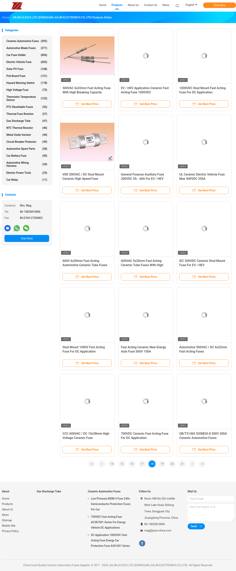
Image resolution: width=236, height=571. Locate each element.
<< (91, 463)
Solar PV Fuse (26, 69)
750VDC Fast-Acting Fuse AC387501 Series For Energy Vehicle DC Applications (108, 522)
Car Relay (26, 180)
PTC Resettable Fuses (26, 107)
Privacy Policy (10, 531)
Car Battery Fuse (26, 156)
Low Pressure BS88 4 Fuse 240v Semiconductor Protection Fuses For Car (110, 504)
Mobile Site (8, 525)
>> (202, 463)
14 (111, 463)
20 (172, 463)
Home (5, 498)
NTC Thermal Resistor (26, 128)
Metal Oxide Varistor (26, 135)
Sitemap (7, 520)
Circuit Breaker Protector (26, 142)
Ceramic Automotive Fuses (26, 41)
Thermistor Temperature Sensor (26, 98)
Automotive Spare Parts (26, 149)
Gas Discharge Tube (26, 121)
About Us (7, 509)
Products (7, 504)
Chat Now (220, 5)
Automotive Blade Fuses (26, 48)
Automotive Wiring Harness (26, 164)
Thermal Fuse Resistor (26, 114)
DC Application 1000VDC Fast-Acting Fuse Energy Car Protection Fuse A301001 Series (110, 540)
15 (121, 463)
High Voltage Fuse (26, 90)
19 (162, 463)
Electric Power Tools (26, 173)
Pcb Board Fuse (26, 76)
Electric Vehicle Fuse (26, 62)
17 (142, 463)
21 (182, 463)
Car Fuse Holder (26, 55)
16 (131, 463)
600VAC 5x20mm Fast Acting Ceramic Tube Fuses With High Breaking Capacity (142, 265)
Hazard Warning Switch (26, 83)
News (5, 514)
